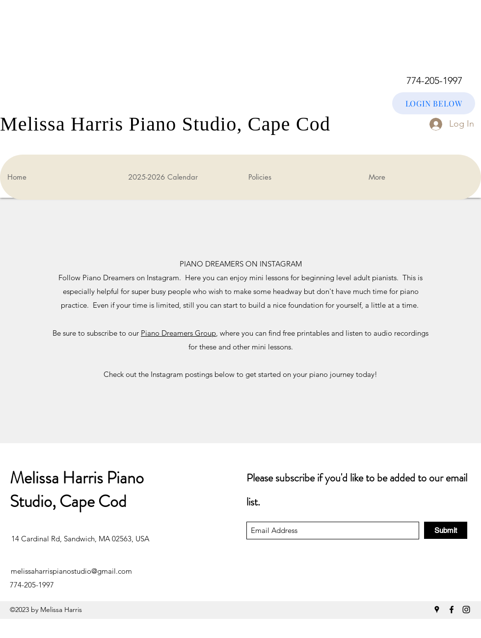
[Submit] (445, 530)
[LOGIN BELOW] (433, 103)
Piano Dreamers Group (178, 333)
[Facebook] (451, 609)
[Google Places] (437, 609)
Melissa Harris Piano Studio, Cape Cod (77, 489)
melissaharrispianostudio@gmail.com (71, 571)
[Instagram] (466, 609)
